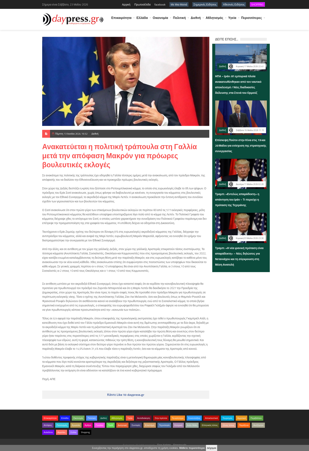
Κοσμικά (178, 425)
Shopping (85, 432)
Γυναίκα (99, 425)
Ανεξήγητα (258, 425)
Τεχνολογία (164, 425)
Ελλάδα (142, 19)
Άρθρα (88, 425)
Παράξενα (244, 425)
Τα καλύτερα (177, 418)
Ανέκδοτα (48, 432)
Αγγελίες (62, 432)
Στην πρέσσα (161, 418)
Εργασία (76, 425)
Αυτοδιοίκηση (143, 418)
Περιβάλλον (256, 418)
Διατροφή (122, 425)
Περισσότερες (251, 19)
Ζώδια (73, 432)
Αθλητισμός (214, 19)
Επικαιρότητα (121, 19)
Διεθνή (196, 19)
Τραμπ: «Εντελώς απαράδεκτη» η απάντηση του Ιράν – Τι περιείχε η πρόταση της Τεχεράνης (237, 199)
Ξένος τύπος (228, 425)
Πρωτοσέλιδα (142, 4)
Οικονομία (160, 19)
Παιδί (110, 425)
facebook (160, 4)
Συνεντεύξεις (194, 418)
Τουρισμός (227, 418)
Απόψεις (48, 425)
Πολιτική (179, 19)
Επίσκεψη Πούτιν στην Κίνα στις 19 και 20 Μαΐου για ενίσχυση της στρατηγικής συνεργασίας (240, 145)
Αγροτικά (241, 418)
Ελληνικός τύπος (210, 425)
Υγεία (232, 19)
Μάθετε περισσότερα (192, 447)
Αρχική (126, 4)
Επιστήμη (149, 425)
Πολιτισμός (62, 425)
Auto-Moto (192, 425)
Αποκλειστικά (211, 418)
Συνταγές (136, 425)
